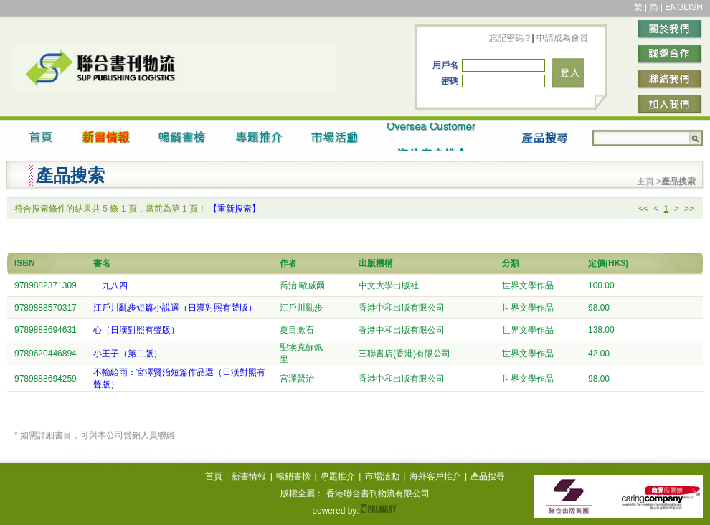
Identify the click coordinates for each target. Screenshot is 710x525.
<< (643, 209)
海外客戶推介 (435, 476)
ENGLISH (684, 7)
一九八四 (110, 285)
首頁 (213, 476)
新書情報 (249, 476)
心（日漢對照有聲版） (136, 330)
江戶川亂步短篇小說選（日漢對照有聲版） (175, 308)
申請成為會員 (561, 38)
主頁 (646, 181)
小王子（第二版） (127, 354)
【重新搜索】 (234, 209)
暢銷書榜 (293, 476)
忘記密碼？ (510, 38)
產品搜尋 (487, 476)
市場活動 (382, 476)
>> (689, 209)
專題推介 (338, 476)
